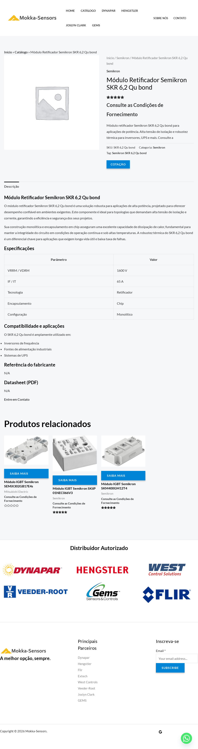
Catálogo (88, 10)
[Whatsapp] (186, 738)
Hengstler (129, 10)
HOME (70, 10)
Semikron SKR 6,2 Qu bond (129, 153)
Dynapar (108, 10)
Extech (83, 676)
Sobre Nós (160, 18)
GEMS (96, 25)
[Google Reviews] (160, 732)
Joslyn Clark (76, 25)
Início (8, 52)
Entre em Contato (17, 399)
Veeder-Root (87, 688)
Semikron (122, 58)
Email (161, 651)
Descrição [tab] (11, 186)
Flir (80, 670)
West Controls (88, 682)
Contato (179, 18)
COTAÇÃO (118, 164)
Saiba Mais (19, 473)
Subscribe (170, 667)
